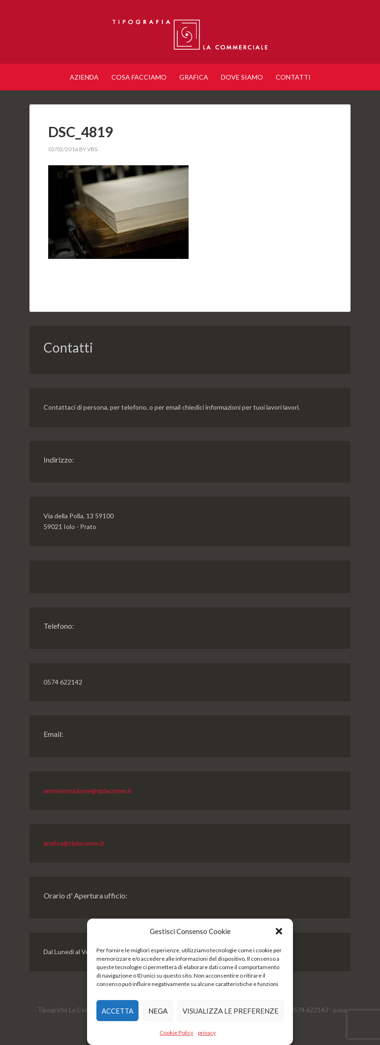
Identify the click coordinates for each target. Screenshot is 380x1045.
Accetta (117, 1011)
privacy (207, 1032)
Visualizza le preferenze (230, 1011)
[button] (279, 931)
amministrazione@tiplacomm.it (88, 791)
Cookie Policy (176, 1032)
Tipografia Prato (190, 32)
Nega (158, 1011)
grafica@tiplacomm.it (74, 843)
